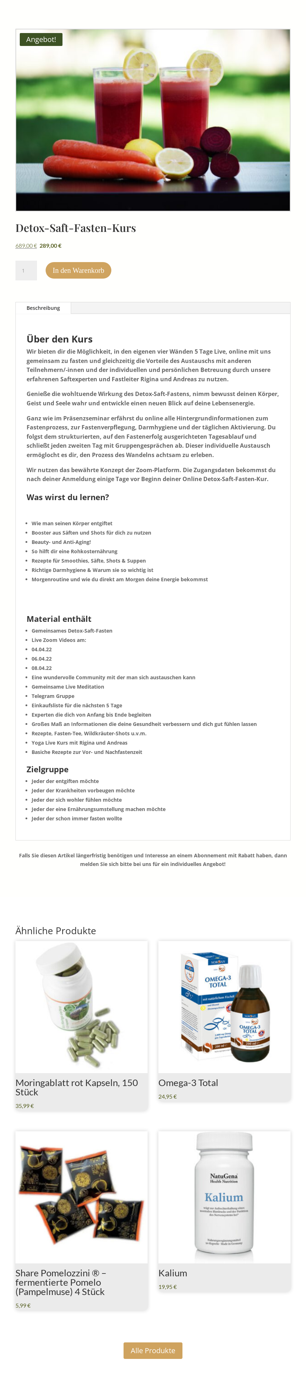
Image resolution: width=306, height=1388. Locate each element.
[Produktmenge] (26, 271)
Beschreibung (43, 307)
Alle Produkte (153, 1350)
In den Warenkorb (79, 270)
